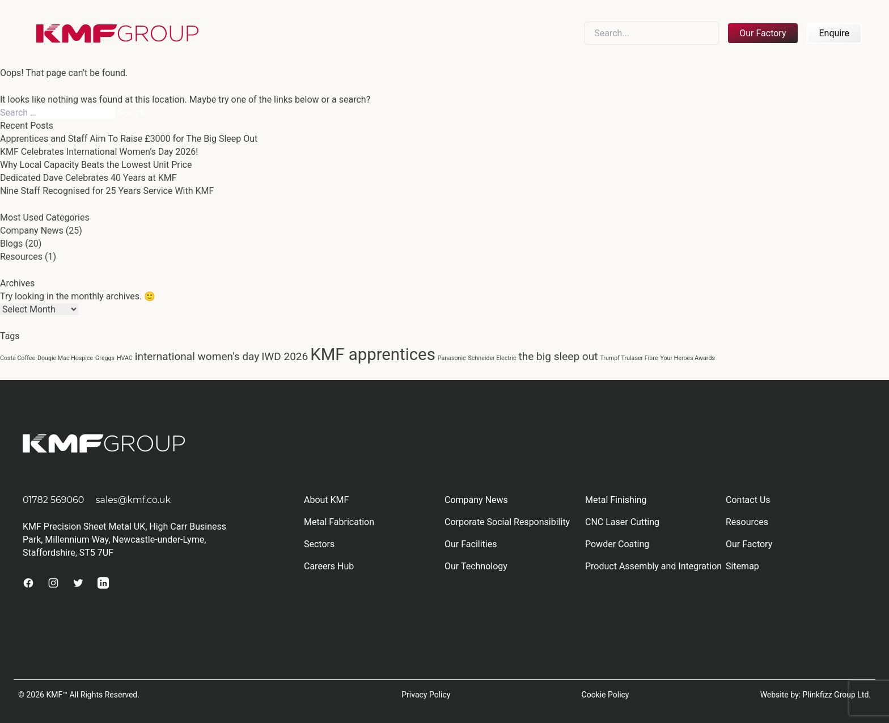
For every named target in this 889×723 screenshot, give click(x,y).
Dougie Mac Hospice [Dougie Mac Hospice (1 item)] (65, 358)
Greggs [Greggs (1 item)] (105, 358)
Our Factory (762, 33)
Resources (21, 256)
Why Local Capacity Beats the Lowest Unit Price (96, 164)
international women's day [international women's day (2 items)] (197, 356)
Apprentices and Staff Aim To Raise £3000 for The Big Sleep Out (128, 138)
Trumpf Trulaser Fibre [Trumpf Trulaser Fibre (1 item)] (629, 358)
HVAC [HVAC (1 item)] (125, 358)
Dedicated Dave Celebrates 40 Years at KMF (88, 177)
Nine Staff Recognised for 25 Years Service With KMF (107, 190)
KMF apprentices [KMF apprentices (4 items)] (372, 354)
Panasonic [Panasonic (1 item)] (452, 358)
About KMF (326, 499)
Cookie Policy (605, 694)
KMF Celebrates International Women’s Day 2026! (99, 151)
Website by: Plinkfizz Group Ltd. (815, 694)
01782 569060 (53, 499)
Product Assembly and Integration (653, 566)
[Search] (652, 33)
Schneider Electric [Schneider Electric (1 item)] (492, 358)
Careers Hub (329, 566)
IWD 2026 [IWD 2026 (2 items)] (284, 356)
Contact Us (748, 499)
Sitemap (742, 566)
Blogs (11, 243)
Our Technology (475, 566)
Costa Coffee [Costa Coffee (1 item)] (17, 358)
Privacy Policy (425, 694)
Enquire (834, 33)
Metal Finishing (616, 499)
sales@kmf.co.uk (133, 499)
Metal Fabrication (339, 522)
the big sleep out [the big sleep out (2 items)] (558, 356)
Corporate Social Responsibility (507, 522)
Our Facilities (470, 544)
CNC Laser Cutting (622, 522)
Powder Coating (617, 544)
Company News (32, 230)
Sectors (319, 544)
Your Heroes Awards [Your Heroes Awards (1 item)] (687, 358)
